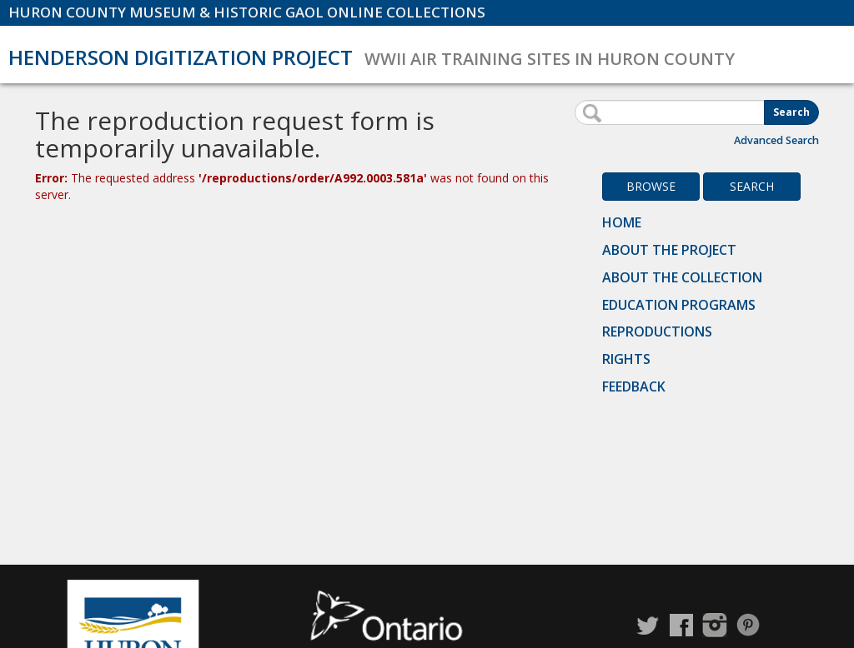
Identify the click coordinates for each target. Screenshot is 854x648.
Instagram (714, 625)
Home (621, 222)
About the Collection (682, 277)
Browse (651, 186)
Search (791, 112)
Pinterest (748, 625)
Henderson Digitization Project (180, 57)
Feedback (634, 386)
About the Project (669, 250)
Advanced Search (776, 140)
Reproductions (657, 331)
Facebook (681, 625)
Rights (626, 359)
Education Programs (679, 305)
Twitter (648, 625)
